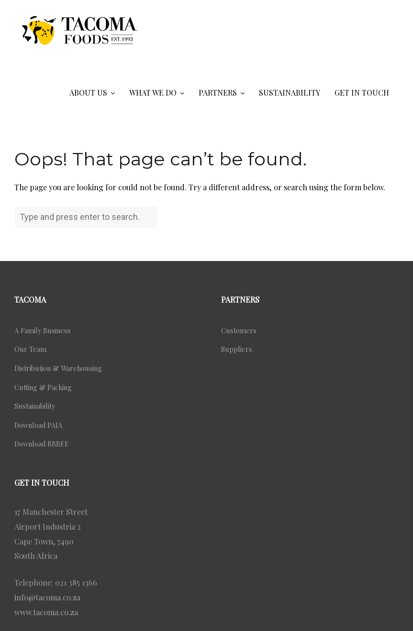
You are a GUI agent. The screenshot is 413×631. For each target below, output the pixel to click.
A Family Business (42, 330)
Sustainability (34, 406)
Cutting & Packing (43, 387)
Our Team (30, 349)
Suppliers (236, 349)
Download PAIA (38, 425)
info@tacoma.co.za (47, 597)
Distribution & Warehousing (58, 368)
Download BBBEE (41, 443)
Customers (239, 330)
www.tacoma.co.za (46, 612)
